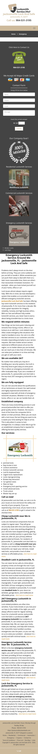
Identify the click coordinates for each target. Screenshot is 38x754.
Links (33, 740)
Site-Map (27, 740)
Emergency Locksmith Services (19, 223)
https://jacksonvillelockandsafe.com (19, 730)
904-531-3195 (23, 20)
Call (19, 751)
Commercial (21, 735)
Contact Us (27, 738)
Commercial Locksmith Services (19, 193)
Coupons (19, 738)
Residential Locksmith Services (19, 166)
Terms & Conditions (9, 740)
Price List (20, 740)
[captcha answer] (21, 123)
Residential (12, 735)
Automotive (31, 735)
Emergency (10, 738)
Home (13, 34)
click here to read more (24, 595)
